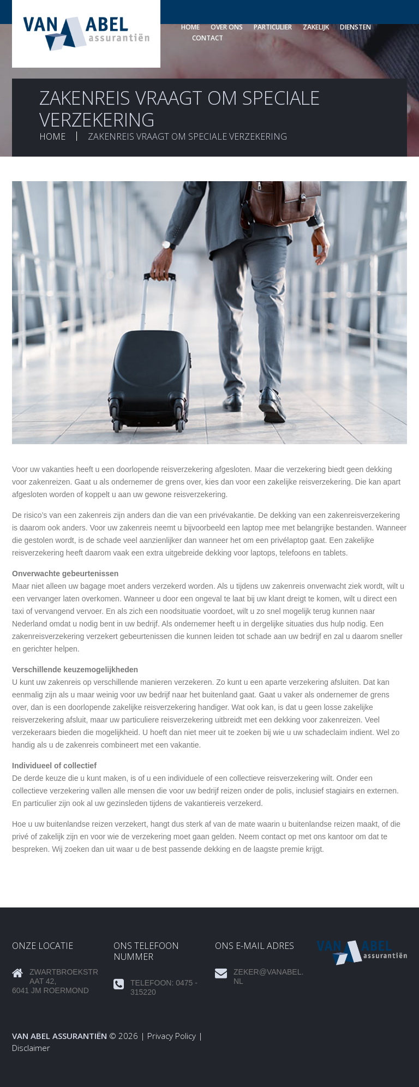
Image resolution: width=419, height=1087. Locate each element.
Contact (207, 38)
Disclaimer (31, 1047)
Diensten (355, 27)
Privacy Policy (171, 1035)
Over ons (227, 27)
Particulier (273, 27)
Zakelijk (316, 27)
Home (190, 27)
